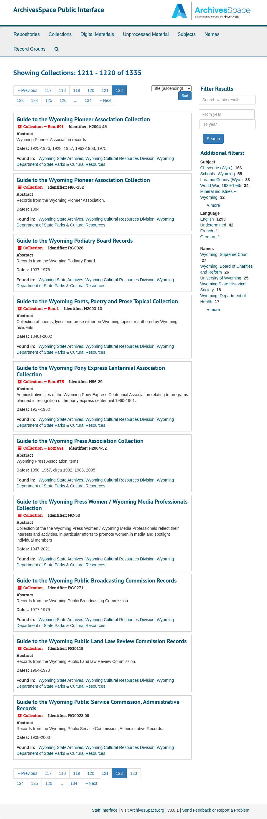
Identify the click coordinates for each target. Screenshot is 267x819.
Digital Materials (97, 34)
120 (91, 90)
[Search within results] (227, 100)
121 (105, 90)
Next (105, 100)
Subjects (187, 34)
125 (48, 100)
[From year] (227, 114)
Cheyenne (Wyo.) (217, 168)
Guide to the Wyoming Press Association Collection (80, 441)
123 (20, 100)
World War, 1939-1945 (221, 185)
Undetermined (214, 225)
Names (212, 34)
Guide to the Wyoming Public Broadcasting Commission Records (97, 580)
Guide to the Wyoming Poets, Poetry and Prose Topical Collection (97, 301)
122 (119, 90)
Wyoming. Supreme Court (224, 254)
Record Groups (30, 49)
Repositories (27, 34)
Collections (60, 34)
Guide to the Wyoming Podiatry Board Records (75, 240)
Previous (27, 90)
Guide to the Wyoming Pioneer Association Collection (83, 119)
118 (62, 90)
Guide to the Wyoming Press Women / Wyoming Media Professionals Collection (102, 505)
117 (47, 90)
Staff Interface (105, 810)
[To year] (228, 124)
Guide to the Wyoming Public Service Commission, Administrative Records (98, 705)
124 (34, 100)
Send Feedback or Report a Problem (215, 810)
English (207, 219)
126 (63, 100)
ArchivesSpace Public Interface (58, 9)
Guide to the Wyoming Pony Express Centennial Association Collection (91, 371)
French (207, 231)
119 (76, 90)
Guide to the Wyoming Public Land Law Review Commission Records (102, 641)
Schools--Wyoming (218, 173)
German (208, 236)
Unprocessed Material (146, 34)
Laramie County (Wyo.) (222, 179)
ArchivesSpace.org (146, 810)
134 (88, 100)
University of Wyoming (221, 278)
